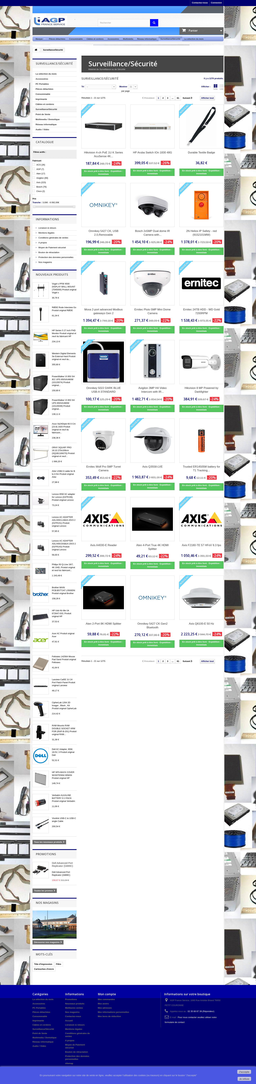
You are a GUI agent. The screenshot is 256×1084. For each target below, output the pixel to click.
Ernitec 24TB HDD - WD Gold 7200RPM (201, 311)
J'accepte (244, 1072)
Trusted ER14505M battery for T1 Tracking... (201, 468)
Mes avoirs (103, 1003)
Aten (40, 173)
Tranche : (37, 202)
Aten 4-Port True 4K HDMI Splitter (152, 547)
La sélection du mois (194, 39)
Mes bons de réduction (109, 1016)
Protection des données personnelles (55, 257)
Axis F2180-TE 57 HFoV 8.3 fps (201, 545)
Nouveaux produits (52, 274)
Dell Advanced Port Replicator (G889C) (62, 864)
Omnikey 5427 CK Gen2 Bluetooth (152, 625)
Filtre (58, 964)
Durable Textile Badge (201, 152)
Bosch (41, 187)
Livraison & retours (47, 228)
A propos (42, 242)
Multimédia (128, 39)
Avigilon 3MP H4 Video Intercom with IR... (152, 389)
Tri (82, 86)
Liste (222, 87)
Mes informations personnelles (113, 1012)
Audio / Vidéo (42, 129)
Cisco (40, 191)
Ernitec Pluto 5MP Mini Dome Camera (152, 311)
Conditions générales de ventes (53, 237)
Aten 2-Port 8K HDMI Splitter (103, 623)
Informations (47, 219)
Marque (40, 39)
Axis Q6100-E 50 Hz (201, 623)
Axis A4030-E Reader (103, 545)
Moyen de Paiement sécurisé (52, 247)
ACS (40, 165)
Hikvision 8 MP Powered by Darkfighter (201, 389)
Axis (41, 182)
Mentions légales (46, 233)
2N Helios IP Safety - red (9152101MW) (201, 232)
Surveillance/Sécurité (170, 39)
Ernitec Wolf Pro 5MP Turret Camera (103, 468)
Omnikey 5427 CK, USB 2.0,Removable (103, 232)
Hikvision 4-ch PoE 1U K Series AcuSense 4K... (103, 154)
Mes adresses (105, 1008)
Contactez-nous (200, 2)
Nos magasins (45, 262)
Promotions (46, 854)
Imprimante (41, 99)
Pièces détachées (57, 39)
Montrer (123, 86)
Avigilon (42, 178)
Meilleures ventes (74, 1008)
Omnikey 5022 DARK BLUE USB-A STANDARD (103, 389)
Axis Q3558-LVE (152, 466)
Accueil (69, 1020)
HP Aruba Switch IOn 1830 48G (152, 152)
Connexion (216, 2)
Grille (215, 87)
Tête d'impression (43, 964)
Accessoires (113, 39)
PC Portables (42, 84)
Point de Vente (43, 114)
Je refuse (244, 1079)
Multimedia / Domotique (48, 119)
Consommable (76, 39)
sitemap (69, 1063)
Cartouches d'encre (44, 969)
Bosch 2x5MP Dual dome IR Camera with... (152, 232)
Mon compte (107, 994)
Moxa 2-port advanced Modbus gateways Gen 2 (103, 311)
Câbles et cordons (95, 39)
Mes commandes (106, 999)
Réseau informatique (147, 39)
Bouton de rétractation (48, 252)
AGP (40, 169)
